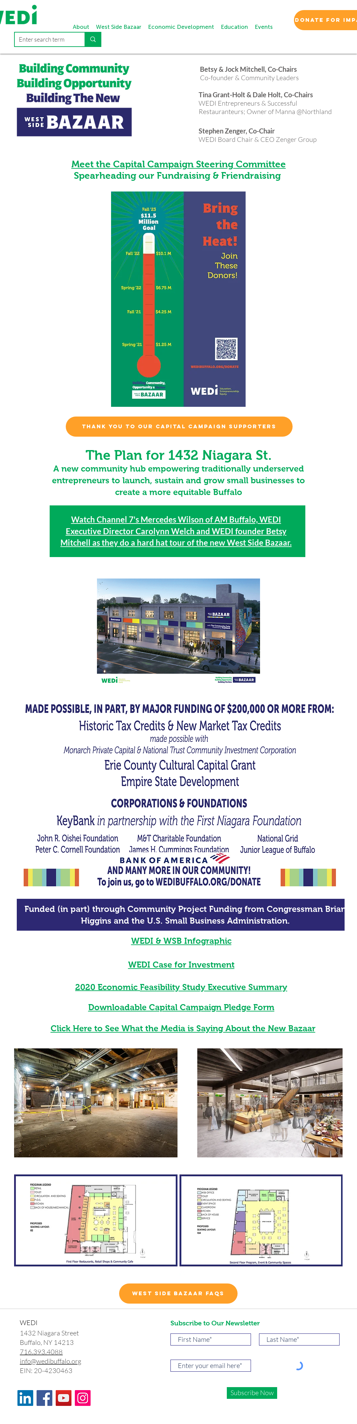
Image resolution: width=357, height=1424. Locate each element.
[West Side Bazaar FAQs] (178, 1293)
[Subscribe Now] (252, 1393)
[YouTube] (63, 1398)
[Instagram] (83, 1398)
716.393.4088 (41, 1352)
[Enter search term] (44, 39)
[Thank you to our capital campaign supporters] (179, 427)
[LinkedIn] (25, 1398)
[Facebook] (44, 1398)
